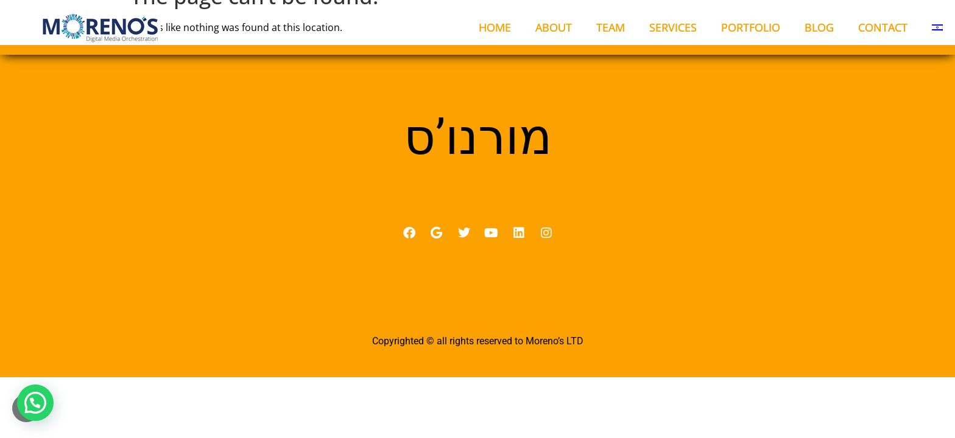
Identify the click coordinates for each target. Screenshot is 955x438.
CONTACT (882, 27)
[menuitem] (937, 27)
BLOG (819, 27)
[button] (35, 402)
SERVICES (673, 27)
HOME (495, 27)
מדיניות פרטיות (477, 314)
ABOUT (553, 27)
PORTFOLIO (750, 27)
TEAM (610, 27)
